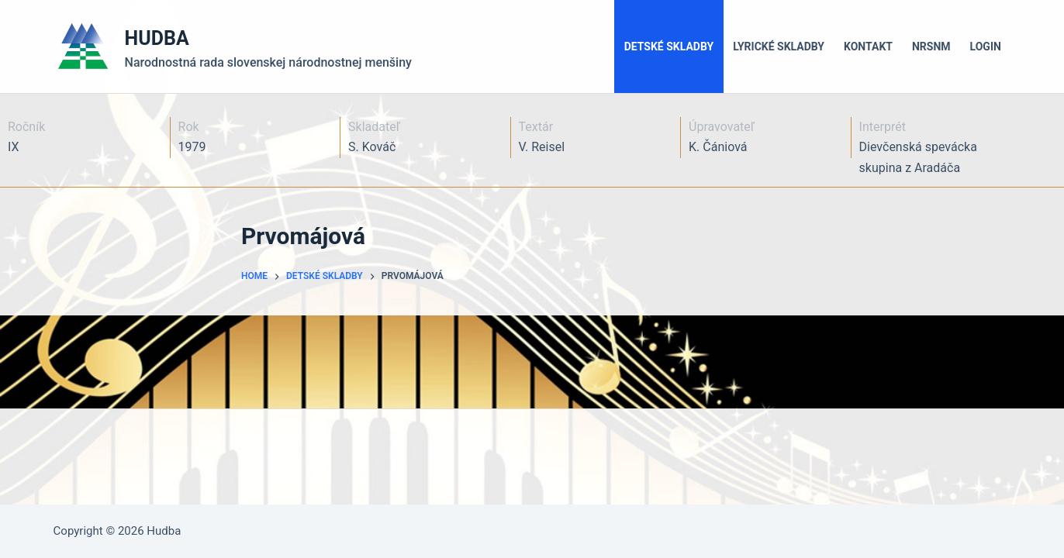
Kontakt (868, 46)
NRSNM (931, 46)
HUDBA (157, 38)
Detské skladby (669, 46)
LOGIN (985, 46)
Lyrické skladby (778, 46)
